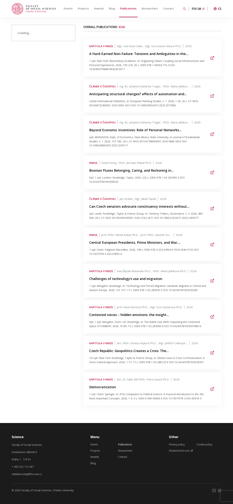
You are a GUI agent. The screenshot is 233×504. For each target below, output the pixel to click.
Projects (83, 8)
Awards (99, 8)
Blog (112, 8)
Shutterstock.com (181, 450)
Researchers (150, 8)
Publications (128, 8)
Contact (168, 8)
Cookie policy (204, 444)
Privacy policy (177, 444)
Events (68, 8)
